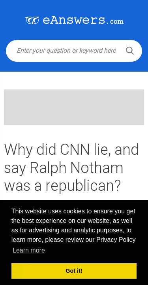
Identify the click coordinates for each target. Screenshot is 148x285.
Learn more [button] (29, 250)
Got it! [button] (74, 271)
